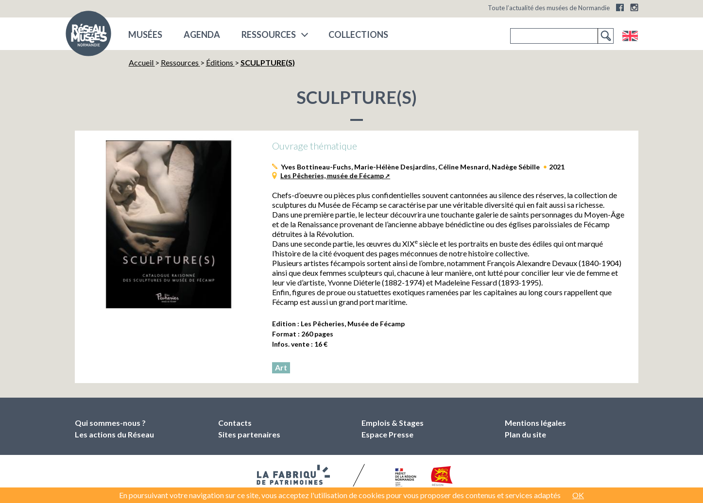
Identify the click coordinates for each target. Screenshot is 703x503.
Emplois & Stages (392, 422)
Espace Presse (387, 434)
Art (281, 367)
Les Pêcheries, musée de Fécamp (332, 175)
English (630, 36)
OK (578, 495)
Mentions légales (535, 422)
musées (145, 34)
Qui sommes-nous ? (110, 422)
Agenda (202, 34)
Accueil (142, 62)
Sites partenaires (249, 434)
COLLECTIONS (358, 34)
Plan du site (525, 434)
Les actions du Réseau (114, 434)
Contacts (235, 422)
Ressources (268, 34)
